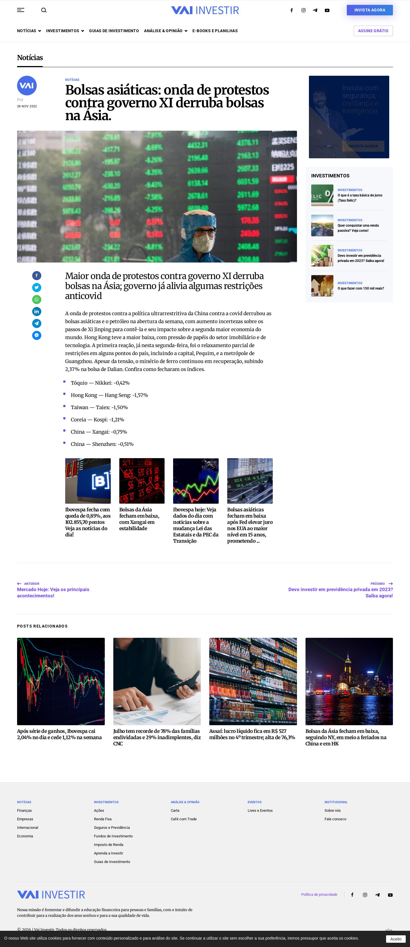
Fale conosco (335, 819)
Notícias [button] (29, 30)
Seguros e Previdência (112, 827)
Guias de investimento (114, 30)
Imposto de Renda (108, 845)
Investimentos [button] (65, 30)
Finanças (24, 810)
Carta (175, 810)
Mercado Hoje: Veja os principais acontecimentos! (53, 586)
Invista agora (369, 10)
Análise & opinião (165, 30)
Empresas (25, 819)
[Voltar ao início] (205, 10)
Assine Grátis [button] (373, 30)
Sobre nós (333, 810)
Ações (99, 810)
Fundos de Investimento (113, 836)
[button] (20, 10)
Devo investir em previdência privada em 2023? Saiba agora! (340, 586)
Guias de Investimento (112, 862)
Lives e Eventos (260, 810)
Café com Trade (184, 819)
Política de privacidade (319, 894)
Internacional (27, 827)
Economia (25, 836)
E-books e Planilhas (215, 30)
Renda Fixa (103, 819)
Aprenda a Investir (108, 853)
